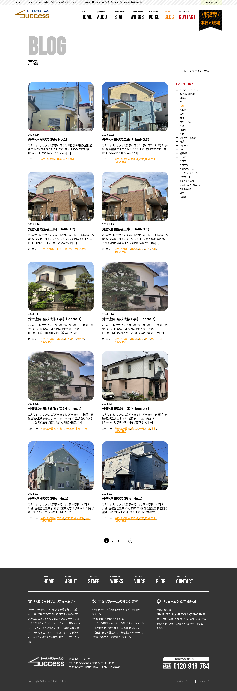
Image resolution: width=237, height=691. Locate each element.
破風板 (134, 159)
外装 (182, 125)
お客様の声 (154, 15)
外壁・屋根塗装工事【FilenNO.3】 (126, 139)
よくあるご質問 (188, 180)
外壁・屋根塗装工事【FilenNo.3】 (125, 408)
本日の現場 (68, 159)
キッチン (184, 145)
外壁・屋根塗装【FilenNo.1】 (122, 498)
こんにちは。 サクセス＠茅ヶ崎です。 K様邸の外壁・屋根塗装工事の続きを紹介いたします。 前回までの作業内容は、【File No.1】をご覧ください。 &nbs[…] (60, 149)
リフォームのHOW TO (192, 184)
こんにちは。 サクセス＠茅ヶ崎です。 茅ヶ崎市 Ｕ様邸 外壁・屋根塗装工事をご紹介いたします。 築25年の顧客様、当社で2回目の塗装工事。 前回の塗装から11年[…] (135, 239)
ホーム (87, 15)
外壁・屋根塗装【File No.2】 (47, 139)
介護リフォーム (188, 169)
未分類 (184, 196)
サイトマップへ (211, 2)
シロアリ (185, 165)
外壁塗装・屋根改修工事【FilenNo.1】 (55, 408)
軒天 (141, 159)
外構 (182, 133)
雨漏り (183, 129)
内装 (182, 141)
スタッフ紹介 (120, 15)
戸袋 (59, 159)
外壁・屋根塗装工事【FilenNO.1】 (126, 229)
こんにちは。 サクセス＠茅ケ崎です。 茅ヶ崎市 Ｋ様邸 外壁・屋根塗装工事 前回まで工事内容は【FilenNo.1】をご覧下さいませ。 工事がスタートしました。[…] (61, 508)
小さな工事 (186, 176)
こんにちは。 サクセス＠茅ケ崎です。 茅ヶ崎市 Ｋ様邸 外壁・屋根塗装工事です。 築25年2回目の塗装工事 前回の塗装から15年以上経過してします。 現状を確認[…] (134, 508)
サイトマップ (202, 681)
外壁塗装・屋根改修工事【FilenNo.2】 (129, 319)
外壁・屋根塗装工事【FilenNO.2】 (52, 229)
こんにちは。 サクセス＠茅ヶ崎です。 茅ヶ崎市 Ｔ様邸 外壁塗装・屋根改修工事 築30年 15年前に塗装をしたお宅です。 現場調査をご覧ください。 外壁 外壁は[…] (60, 418)
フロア (183, 157)
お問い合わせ (187, 15)
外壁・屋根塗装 (48, 159)
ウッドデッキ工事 (189, 137)
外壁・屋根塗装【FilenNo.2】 (48, 498)
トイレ (183, 149)
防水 (153, 159)
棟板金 (80, 338)
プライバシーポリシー (180, 681)
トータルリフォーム (190, 172)
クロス (183, 161)
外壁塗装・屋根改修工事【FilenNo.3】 (55, 319)
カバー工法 (156, 338)
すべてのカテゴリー (191, 90)
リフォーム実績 (137, 15)
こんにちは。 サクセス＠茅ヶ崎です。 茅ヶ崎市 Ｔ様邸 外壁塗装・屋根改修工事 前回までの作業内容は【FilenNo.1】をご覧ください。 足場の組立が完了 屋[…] (135, 329)
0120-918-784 (186, 667)
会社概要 (103, 15)
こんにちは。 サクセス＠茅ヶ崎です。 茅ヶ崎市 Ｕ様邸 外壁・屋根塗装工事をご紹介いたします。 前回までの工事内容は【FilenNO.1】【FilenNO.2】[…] (135, 149)
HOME (184, 71)
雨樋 (182, 117)
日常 (182, 192)
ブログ (169, 15)
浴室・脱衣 (186, 153)
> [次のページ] (130, 540)
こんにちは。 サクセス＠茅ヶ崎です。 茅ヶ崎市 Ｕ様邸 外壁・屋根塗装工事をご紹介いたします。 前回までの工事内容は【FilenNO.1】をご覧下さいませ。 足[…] (61, 239)
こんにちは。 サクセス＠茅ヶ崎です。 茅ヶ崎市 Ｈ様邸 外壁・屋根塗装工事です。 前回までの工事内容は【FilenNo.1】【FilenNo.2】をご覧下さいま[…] (135, 418)
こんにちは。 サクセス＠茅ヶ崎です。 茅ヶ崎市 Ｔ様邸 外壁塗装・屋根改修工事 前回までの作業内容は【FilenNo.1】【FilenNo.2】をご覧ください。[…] (60, 329)
